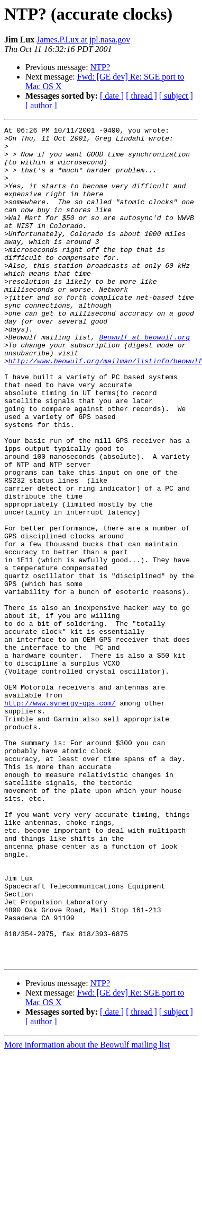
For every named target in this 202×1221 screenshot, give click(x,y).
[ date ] (112, 95)
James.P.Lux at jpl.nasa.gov (83, 39)
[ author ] (41, 105)
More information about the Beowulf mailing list (87, 1211)
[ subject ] (176, 95)
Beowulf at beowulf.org (144, 380)
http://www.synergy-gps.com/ (60, 819)
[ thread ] (141, 95)
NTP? (100, 67)
